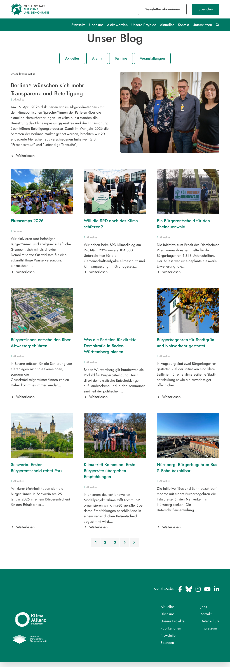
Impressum (209, 628)
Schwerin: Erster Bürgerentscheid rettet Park (37, 467)
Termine (121, 58)
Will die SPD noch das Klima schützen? (111, 223)
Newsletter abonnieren (162, 9)
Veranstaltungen (152, 58)
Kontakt (183, 24)
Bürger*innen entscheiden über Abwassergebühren (41, 342)
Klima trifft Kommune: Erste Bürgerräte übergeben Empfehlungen (109, 470)
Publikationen (171, 628)
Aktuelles (167, 24)
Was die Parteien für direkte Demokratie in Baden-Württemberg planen (110, 345)
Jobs (204, 606)
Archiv (97, 58)
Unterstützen (202, 24)
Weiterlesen (25, 155)
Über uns (96, 24)
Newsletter (169, 635)
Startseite (78, 24)
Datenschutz (210, 621)
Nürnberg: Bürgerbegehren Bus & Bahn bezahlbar (187, 467)
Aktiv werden (117, 24)
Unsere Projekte (143, 24)
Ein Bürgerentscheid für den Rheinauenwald (183, 223)
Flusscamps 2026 (27, 220)
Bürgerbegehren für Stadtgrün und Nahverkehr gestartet (185, 342)
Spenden (205, 9)
